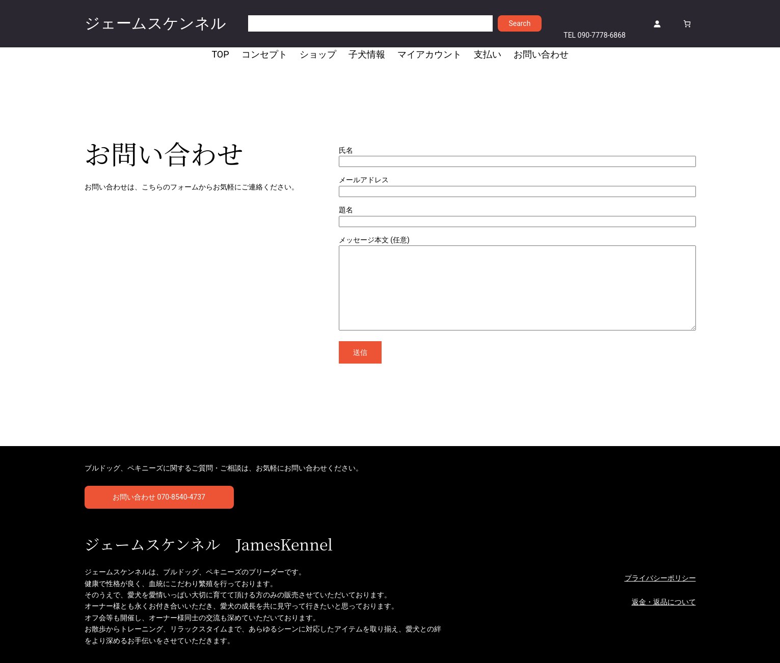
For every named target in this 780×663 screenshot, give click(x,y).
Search (519, 23)
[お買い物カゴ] (687, 24)
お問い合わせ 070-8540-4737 (159, 497)
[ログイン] (657, 24)
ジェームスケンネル (155, 23)
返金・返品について (664, 602)
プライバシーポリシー (660, 578)
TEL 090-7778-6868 (594, 35)
